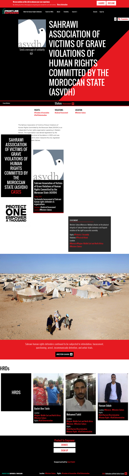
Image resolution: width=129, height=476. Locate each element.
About (58, 12)
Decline (111, 3)
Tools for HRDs (49, 12)
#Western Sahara (81, 112)
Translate (124, 19)
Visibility (66, 12)
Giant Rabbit (71, 462)
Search (74, 11)
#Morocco (73, 243)
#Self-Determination (41, 115)
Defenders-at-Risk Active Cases (113, 473)
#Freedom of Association (42, 112)
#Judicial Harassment (62, 112)
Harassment (66, 103)
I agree (101, 3)
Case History (6, 103)
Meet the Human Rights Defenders (32, 12)
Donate (95, 12)
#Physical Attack (82, 237)
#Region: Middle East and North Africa (90, 243)
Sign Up (102, 12)
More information (62, 4)
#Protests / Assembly (81, 234)
